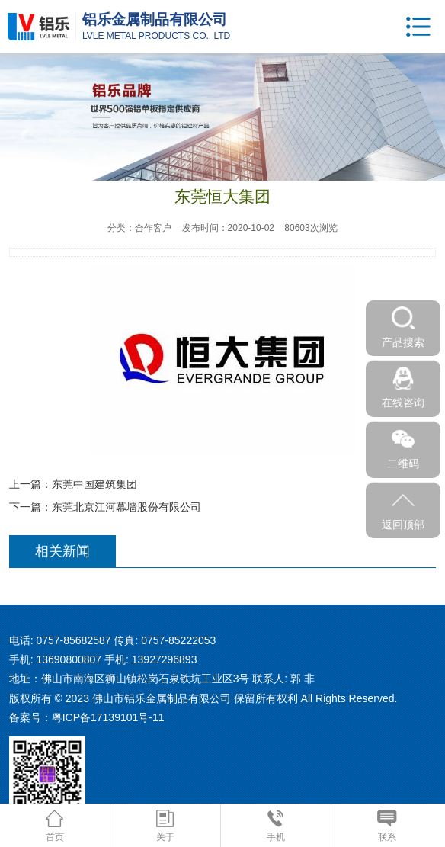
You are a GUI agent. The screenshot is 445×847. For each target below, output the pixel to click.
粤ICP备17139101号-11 (108, 717)
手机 (276, 826)
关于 (165, 826)
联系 (386, 826)
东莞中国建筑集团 (94, 484)
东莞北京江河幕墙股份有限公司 (126, 507)
